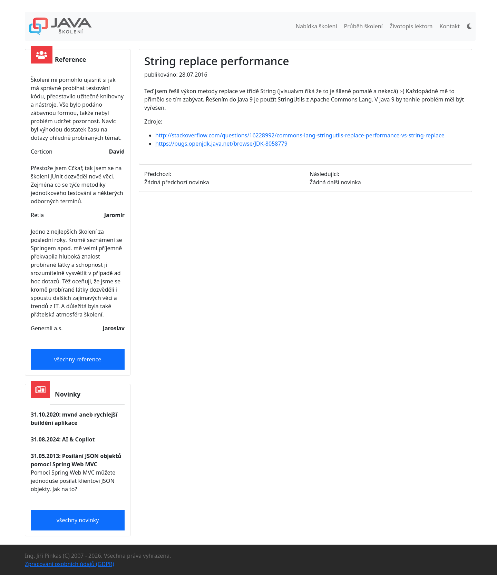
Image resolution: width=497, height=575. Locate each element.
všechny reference (77, 359)
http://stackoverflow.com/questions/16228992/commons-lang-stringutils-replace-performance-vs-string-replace (300, 135)
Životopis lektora (411, 26)
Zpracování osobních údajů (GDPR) (69, 564)
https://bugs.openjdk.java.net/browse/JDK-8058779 (221, 143)
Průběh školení (363, 26)
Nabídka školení (316, 26)
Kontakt (449, 26)
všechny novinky (78, 520)
